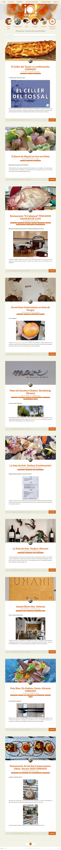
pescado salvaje (48, 222)
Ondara (34, 469)
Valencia (24, 610)
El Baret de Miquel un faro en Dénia (31, 156)
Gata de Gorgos (41, 314)
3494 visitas (27, 651)
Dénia (35, 695)
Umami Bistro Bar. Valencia (30, 606)
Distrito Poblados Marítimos (20, 224)
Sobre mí (56, 2)
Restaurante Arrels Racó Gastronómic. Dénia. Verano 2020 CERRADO (30, 767)
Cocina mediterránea (21, 469)
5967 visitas (27, 511)
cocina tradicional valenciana (28, 399)
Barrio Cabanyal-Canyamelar (40, 224)
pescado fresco (34, 222)
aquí (23, 800)
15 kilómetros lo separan (35, 419)
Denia (25, 695)
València (43, 610)
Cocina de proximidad (37, 73)
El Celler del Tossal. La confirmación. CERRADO (30, 68)
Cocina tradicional (28, 397)
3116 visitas (27, 354)
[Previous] (26, 844)
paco (38, 71)
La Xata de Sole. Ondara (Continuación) (30, 465)
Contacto (11, 2)
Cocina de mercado (23, 73)
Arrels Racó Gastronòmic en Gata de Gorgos (30, 308)
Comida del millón (46, 2)
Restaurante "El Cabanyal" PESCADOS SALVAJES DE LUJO (30, 217)
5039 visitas (27, 729)
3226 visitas (27, 119)
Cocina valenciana (28, 222)
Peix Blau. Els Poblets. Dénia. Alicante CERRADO (30, 689)
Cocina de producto (29, 160)
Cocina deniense (47, 695)
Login (59, 848)
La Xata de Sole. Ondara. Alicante (30, 548)
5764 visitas (27, 570)
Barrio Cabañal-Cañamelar (30, 224)
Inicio (4, 2)
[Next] (35, 844)
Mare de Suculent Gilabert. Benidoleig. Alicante (30, 392)
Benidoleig (35, 399)
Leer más (52, 119)
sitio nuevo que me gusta (21, 342)
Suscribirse (20, 2)
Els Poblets (30, 696)
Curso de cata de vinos (32, 2)
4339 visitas (27, 428)
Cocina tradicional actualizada (37, 397)
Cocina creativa (30, 73)
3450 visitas (27, 833)
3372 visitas (27, 270)
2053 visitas (27, 179)
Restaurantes (14, 119)
